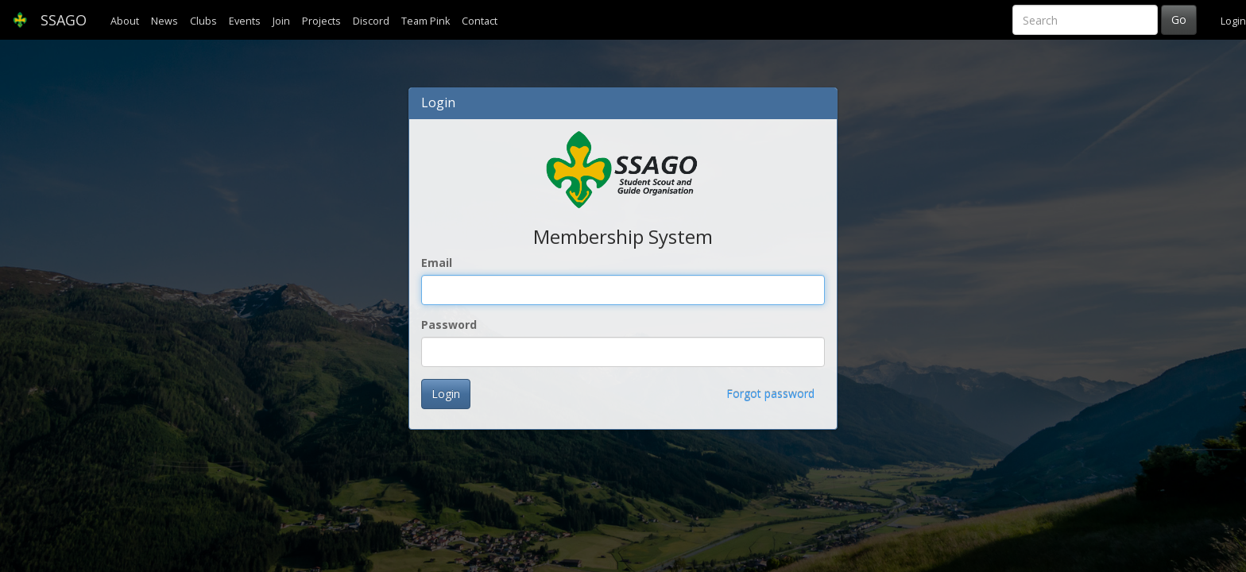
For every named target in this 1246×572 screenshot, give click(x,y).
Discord (371, 21)
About (124, 21)
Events (245, 21)
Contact (479, 21)
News (164, 21)
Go (1178, 19)
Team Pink (425, 21)
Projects (321, 21)
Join (281, 21)
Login (1233, 21)
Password (449, 324)
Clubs (203, 21)
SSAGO (49, 19)
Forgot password (770, 393)
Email (436, 262)
